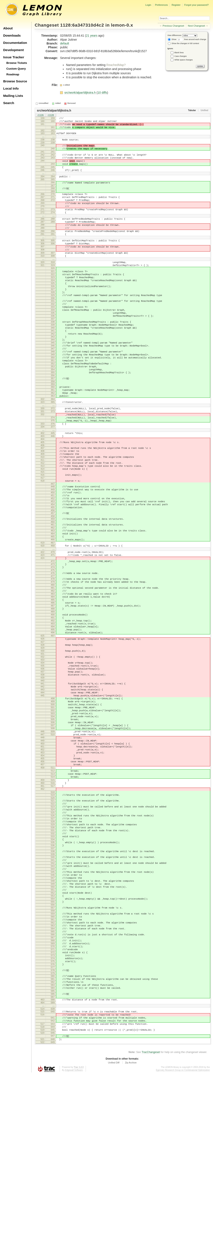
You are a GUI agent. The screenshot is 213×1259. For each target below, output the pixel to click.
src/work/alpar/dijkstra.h (80, 92)
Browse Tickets (16, 62)
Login (148, 5)
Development (13, 50)
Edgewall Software (74, 1254)
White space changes (183, 60)
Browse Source (15, 81)
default (64, 43)
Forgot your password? (196, 5)
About (8, 28)
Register (176, 5)
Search (8, 103)
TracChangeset (151, 1236)
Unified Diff (113, 1247)
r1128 (51, 115)
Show (172, 39)
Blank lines (179, 53)
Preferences (161, 5)
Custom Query (16, 68)
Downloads (12, 35)
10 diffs (102, 92)
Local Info (11, 88)
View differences (174, 35)
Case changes (180, 56)
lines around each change (191, 39)
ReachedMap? (116, 65)
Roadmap (12, 74)
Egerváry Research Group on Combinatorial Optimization (183, 1254)
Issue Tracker (13, 57)
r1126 (40, 115)
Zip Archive (131, 1247)
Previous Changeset (173, 25)
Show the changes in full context (183, 43)
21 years (91, 35)
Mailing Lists (13, 95)
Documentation (15, 42)
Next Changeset (196, 25)
